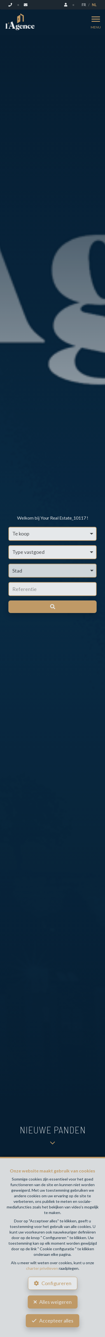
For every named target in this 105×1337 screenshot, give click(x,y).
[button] (52, 571)
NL (94, 5)
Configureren (56, 1283)
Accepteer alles (56, 1320)
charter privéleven (42, 1268)
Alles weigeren (55, 1302)
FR (84, 5)
